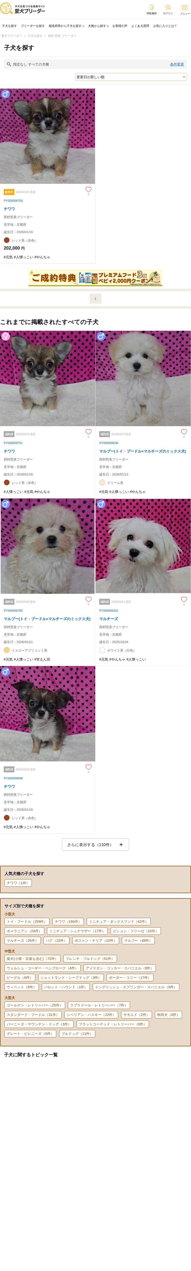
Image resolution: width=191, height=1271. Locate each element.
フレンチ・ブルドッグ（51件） (90, 959)
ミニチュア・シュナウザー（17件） (77, 931)
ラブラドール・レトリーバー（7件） (99, 1005)
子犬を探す (9, 26)
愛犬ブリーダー (11, 36)
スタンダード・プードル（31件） (33, 1015)
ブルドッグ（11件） (77, 1034)
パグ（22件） (56, 940)
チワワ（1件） (18, 883)
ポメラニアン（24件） (24, 931)
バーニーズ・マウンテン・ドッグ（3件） (39, 1024)
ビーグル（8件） (20, 978)
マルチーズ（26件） (23, 940)
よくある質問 (140, 26)
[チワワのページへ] (47, 175)
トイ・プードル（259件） (27, 922)
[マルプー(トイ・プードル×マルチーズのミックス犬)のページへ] (143, 407)
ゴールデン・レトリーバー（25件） (35, 1005)
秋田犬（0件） (168, 1015)
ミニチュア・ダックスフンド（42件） (119, 922)
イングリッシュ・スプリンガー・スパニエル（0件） (136, 987)
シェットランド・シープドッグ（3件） (71, 978)
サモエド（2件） (136, 1015)
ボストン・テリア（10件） (96, 940)
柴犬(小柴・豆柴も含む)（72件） (32, 959)
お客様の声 (119, 26)
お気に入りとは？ (165, 26)
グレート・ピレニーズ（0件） (30, 1034)
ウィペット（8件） (22, 987)
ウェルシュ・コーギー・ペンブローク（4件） (42, 968)
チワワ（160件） (68, 922)
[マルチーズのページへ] (143, 574)
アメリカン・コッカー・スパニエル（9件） (120, 968)
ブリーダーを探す (33, 26)
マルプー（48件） (138, 940)
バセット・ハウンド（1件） (66, 987)
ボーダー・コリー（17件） (130, 978)
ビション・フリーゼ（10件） (136, 931)
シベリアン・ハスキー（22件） (91, 1015)
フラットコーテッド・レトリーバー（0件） (113, 1024)
